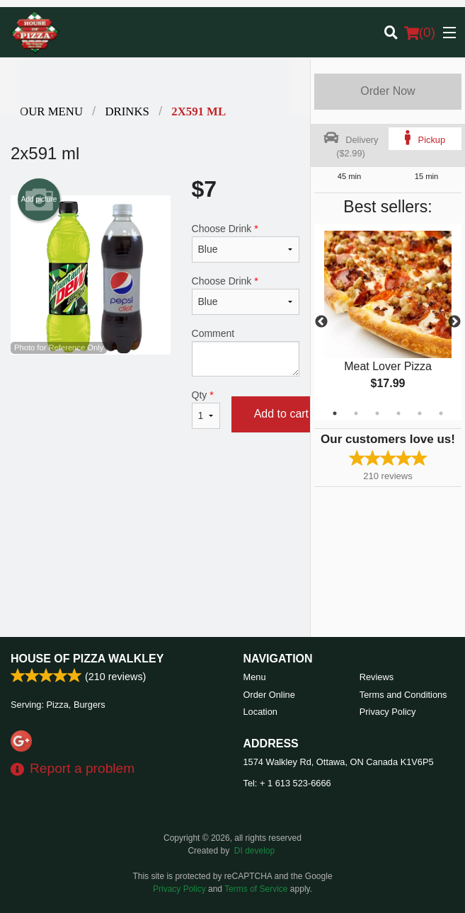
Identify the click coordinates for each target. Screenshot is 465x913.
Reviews (377, 677)
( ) (419, 32)
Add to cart (281, 414)
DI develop (254, 851)
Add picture (39, 199)
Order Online (269, 694)
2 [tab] (356, 413)
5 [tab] (420, 413)
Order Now (387, 91)
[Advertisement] (155, 493)
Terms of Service (255, 889)
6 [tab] (441, 413)
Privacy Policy (388, 711)
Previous (321, 322)
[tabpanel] (388, 322)
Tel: (287, 783)
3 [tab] (377, 413)
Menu (254, 677)
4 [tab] (398, 413)
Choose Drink (246, 243)
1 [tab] (335, 413)
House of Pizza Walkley (87, 659)
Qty (206, 409)
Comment (246, 352)
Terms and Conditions (403, 694)
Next (454, 322)
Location (260, 711)
